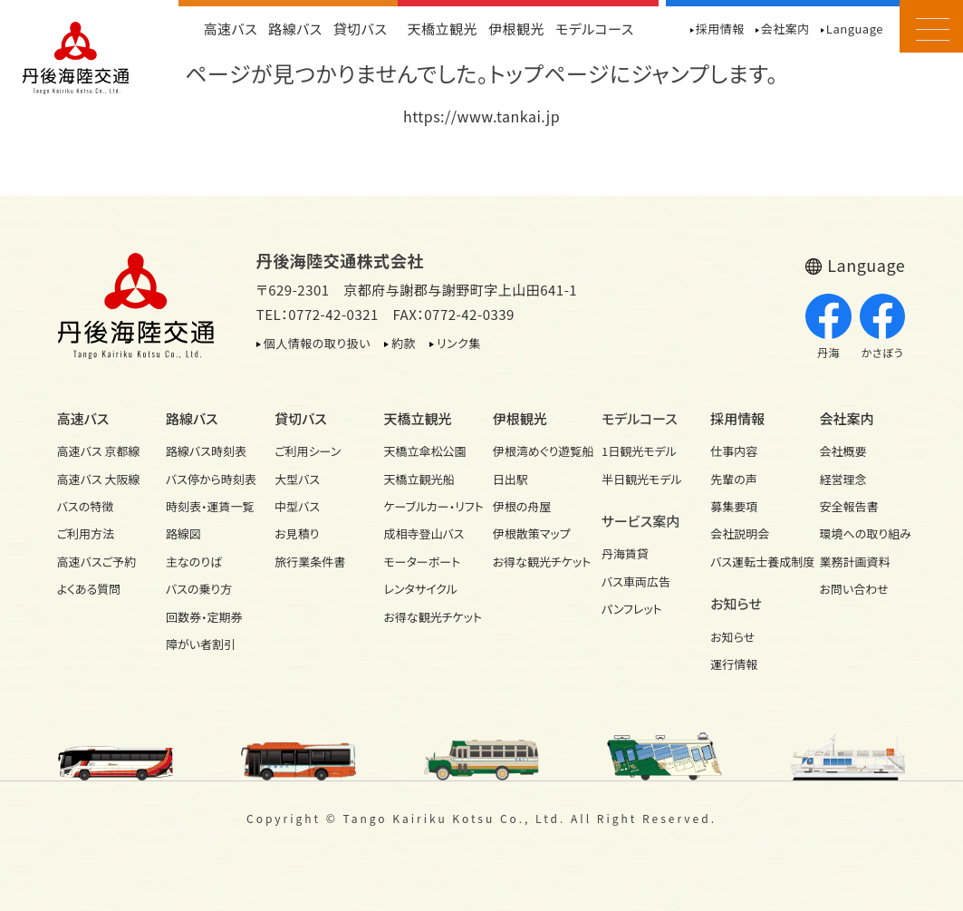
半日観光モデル (642, 479)
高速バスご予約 (96, 561)
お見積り (296, 533)
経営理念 (843, 479)
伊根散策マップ (532, 533)
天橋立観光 (442, 28)
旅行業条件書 (309, 561)
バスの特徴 (85, 506)
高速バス (230, 28)
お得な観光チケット (426, 616)
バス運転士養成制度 (753, 561)
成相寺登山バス (423, 533)
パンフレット (632, 608)
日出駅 (510, 479)
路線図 (183, 533)
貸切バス (360, 28)
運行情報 (733, 664)
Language (854, 28)
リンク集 (459, 343)
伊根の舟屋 (522, 506)
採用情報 (720, 28)
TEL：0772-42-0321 (317, 314)
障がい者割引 (201, 644)
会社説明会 (739, 533)
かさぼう (883, 327)
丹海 (828, 327)
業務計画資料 (855, 561)
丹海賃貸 (625, 553)
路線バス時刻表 (206, 451)
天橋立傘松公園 (424, 451)
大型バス (297, 479)
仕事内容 (733, 451)
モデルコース (594, 28)
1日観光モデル (639, 451)
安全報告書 (849, 506)
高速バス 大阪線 (98, 479)
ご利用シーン (307, 451)
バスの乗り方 (199, 588)
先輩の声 (733, 479)
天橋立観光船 (418, 479)
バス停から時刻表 (209, 479)
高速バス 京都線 (98, 451)
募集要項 (733, 506)
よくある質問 (89, 588)
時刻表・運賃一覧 (209, 506)
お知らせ (732, 636)
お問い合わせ (854, 588)
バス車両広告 (636, 581)
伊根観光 (516, 28)
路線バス (295, 28)
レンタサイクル (420, 588)
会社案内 (785, 28)
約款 (403, 343)
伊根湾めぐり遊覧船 (536, 451)
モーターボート (421, 561)
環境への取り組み (863, 533)
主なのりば (194, 561)
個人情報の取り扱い (317, 343)
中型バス (297, 506)
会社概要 (843, 451)
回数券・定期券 (204, 616)
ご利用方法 (85, 533)
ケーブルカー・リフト (426, 506)
